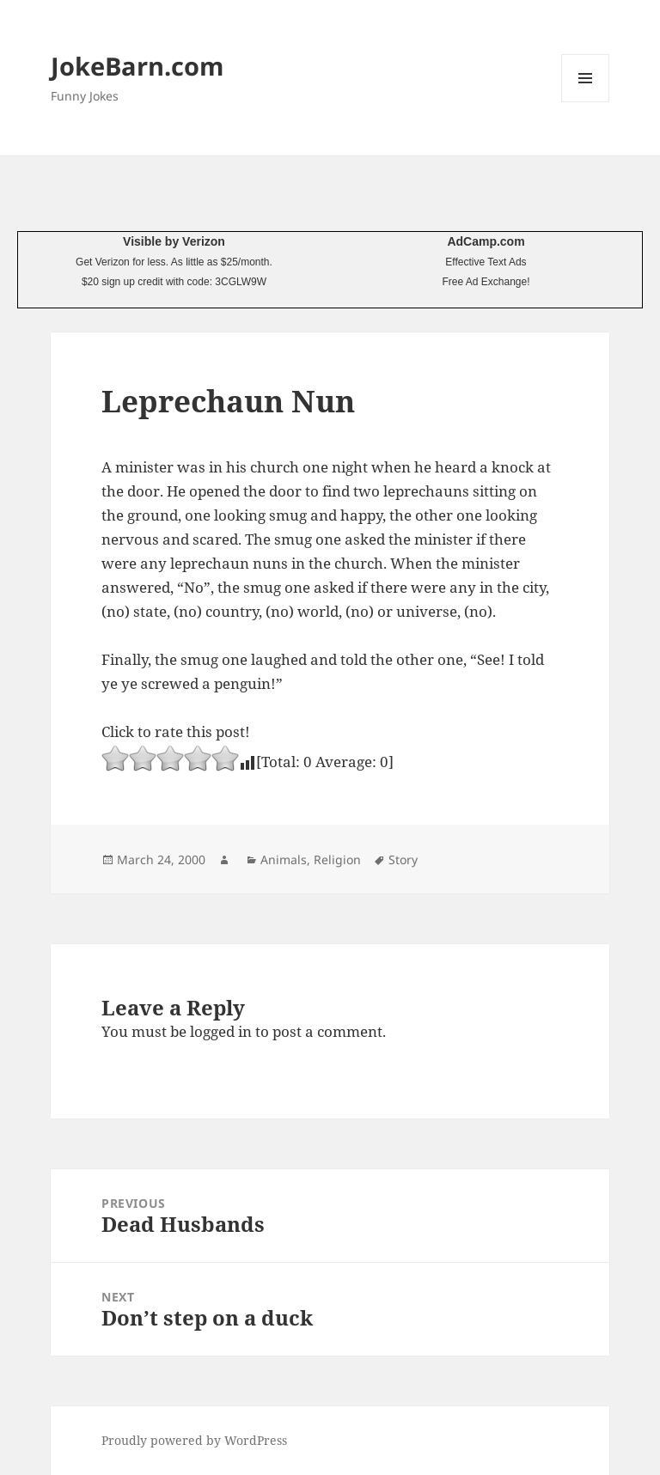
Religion (337, 859)
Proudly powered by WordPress (194, 1440)
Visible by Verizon (174, 241)
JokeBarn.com (137, 65)
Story (403, 859)
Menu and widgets (585, 101)
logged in (221, 1031)
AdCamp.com (485, 241)
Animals (283, 859)
